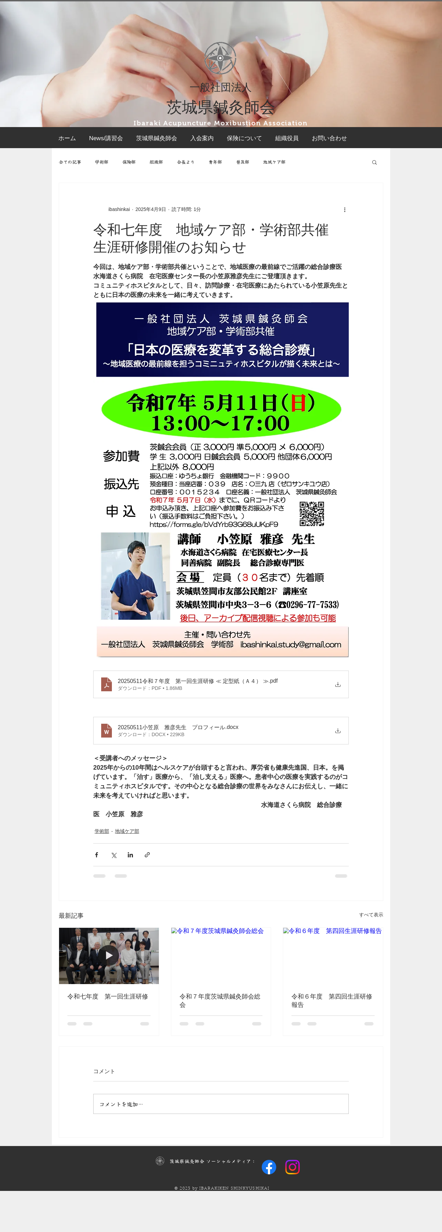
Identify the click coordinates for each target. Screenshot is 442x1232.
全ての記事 (70, 162)
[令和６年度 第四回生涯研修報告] (333, 956)
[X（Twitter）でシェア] (113, 854)
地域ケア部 (274, 162)
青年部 (215, 162)
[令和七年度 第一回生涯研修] (109, 956)
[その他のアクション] (344, 209)
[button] (374, 162)
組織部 (156, 162)
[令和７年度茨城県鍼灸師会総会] (221, 956)
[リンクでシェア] (147, 854)
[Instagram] (292, 1167)
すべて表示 (371, 914)
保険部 (129, 162)
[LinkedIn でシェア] (130, 854)
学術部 (101, 162)
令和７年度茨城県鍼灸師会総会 (220, 1000)
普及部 (242, 162)
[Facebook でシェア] (96, 854)
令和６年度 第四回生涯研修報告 (331, 1000)
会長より (186, 162)
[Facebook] (269, 1167)
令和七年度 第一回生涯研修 (107, 996)
